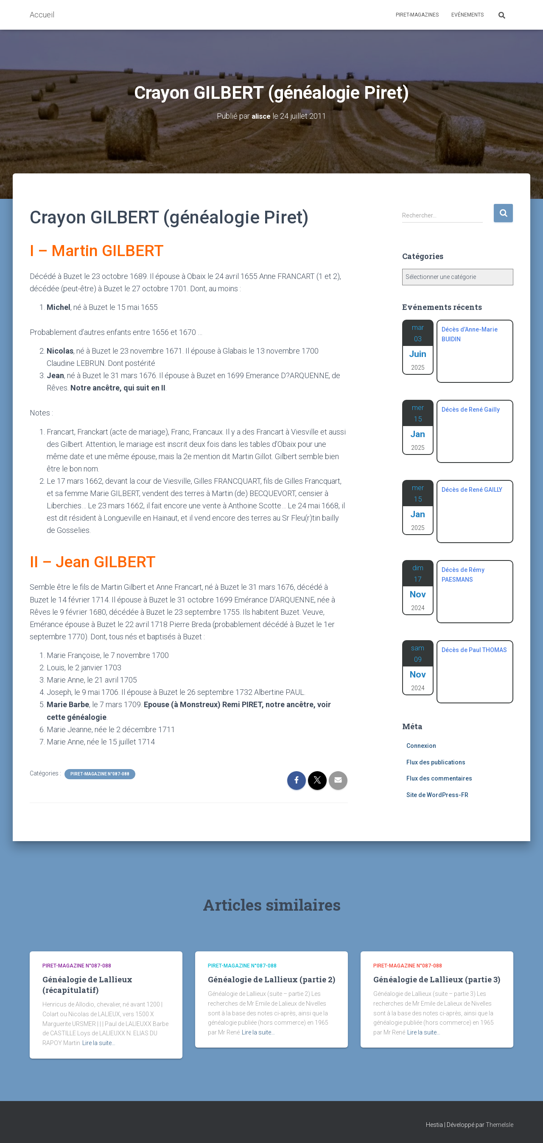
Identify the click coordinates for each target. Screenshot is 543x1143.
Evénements (467, 15)
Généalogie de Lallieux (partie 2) (271, 979)
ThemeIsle (499, 1124)
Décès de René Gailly (471, 409)
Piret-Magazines (417, 15)
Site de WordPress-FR (437, 794)
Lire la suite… (98, 1042)
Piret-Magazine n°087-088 (99, 773)
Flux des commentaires (439, 778)
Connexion (421, 745)
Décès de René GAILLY (472, 489)
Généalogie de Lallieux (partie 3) (436, 979)
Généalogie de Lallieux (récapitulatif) (87, 984)
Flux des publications (435, 761)
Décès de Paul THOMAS (474, 649)
